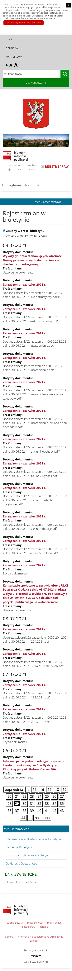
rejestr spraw (28, 926)
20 (9, 796)
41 (47, 810)
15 (34, 789)
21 (17, 796)
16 (42, 789)
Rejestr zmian (32, 185)
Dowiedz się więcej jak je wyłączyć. (23, 22)
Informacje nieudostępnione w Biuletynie (34, 839)
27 (62, 796)
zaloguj (34, 940)
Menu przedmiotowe (48, 201)
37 (17, 810)
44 (23, 817)
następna (42, 817)
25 (47, 796)
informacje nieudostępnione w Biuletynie (40, 936)
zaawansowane (36, 82)
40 (39, 810)
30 (24, 803)
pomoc (32, 169)
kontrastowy (14, 56)
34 (54, 803)
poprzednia (14, 789)
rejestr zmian (14, 169)
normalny (12, 48)
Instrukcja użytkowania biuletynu (28, 855)
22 (24, 796)
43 (62, 810)
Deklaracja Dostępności (22, 863)
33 (47, 803)
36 (9, 810)
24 (39, 796)
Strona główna (11, 185)
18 (57, 789)
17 (49, 789)
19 (64, 789)
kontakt (32, 165)
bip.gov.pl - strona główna (21, 882)
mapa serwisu (15, 165)
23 (32, 796)
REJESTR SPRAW (57, 166)
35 (62, 803)
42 (54, 810)
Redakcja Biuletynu (19, 847)
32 (39, 803)
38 (24, 810)
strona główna (15, 922)
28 (9, 803)
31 (32, 803)
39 (32, 810)
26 (54, 796)
